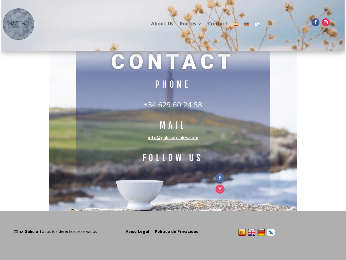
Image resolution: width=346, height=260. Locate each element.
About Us (162, 24)
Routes (188, 24)
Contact (217, 24)
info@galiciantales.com (173, 137)
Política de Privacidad (177, 231)
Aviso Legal (137, 231)
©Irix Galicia (26, 231)
